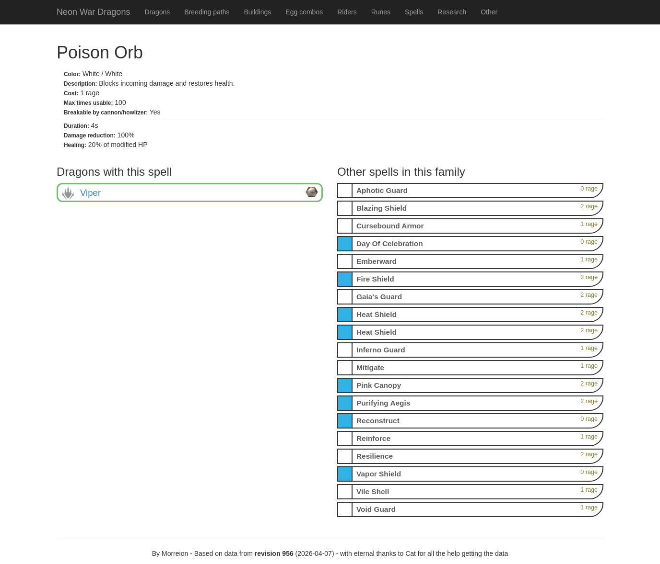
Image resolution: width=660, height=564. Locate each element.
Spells (414, 12)
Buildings (257, 12)
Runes (380, 12)
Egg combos (304, 12)
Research (451, 12)
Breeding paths (206, 12)
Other (489, 12)
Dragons (157, 12)
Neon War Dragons (93, 12)
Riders (346, 12)
